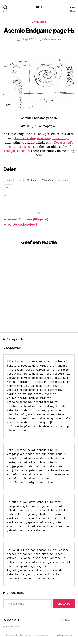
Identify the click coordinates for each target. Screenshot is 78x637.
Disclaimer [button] (12, 347)
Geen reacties (52, 39)
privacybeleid (11, 626)
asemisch (39, 22)
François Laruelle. (17, 151)
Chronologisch (16, 592)
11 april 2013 (29, 39)
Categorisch (15, 339)
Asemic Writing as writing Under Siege (41, 138)
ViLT (39, 7)
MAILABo (64, 603)
